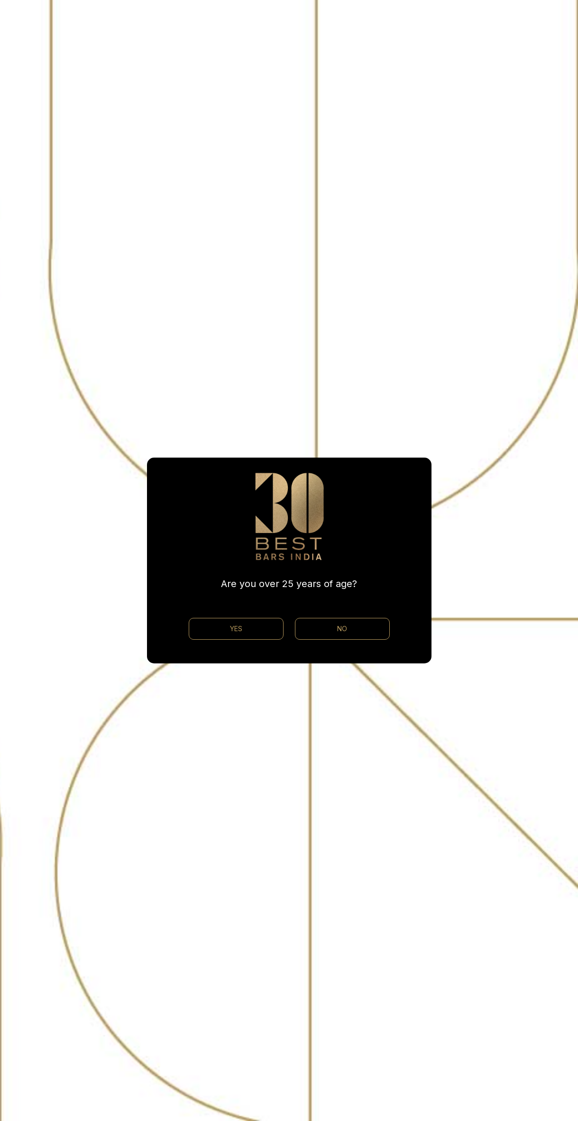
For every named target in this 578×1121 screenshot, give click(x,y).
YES (236, 629)
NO (342, 629)
